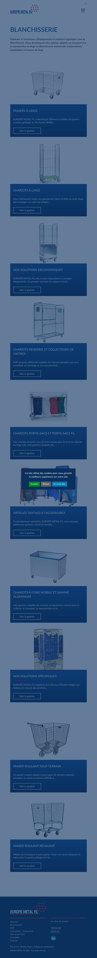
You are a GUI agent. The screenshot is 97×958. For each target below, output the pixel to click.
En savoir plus (59, 484)
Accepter (34, 484)
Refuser (46, 484)
